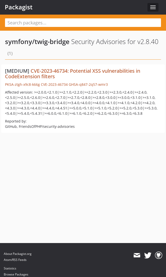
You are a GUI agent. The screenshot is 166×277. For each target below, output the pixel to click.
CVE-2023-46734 (54, 84)
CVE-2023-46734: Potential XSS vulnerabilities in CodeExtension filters (72, 73)
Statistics (10, 268)
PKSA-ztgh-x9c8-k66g (22, 84)
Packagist (19, 7)
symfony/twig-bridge (37, 41)
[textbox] (83, 22)
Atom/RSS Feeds (15, 260)
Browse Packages (16, 274)
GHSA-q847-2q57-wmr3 (88, 84)
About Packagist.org (18, 254)
